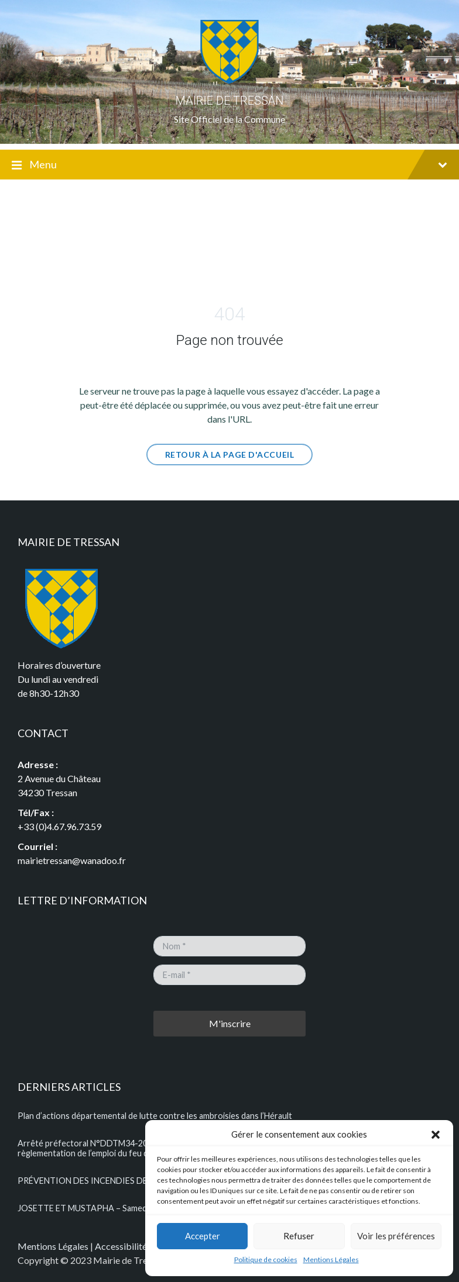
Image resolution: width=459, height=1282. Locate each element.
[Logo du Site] (229, 80)
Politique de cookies (265, 1259)
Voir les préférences (396, 1236)
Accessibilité (121, 1246)
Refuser (298, 1236)
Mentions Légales (331, 1259)
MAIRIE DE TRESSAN (230, 101)
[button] (435, 1135)
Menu (229, 165)
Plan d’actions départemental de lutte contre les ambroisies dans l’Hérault (155, 1116)
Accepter (202, 1236)
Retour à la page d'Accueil (229, 454)
